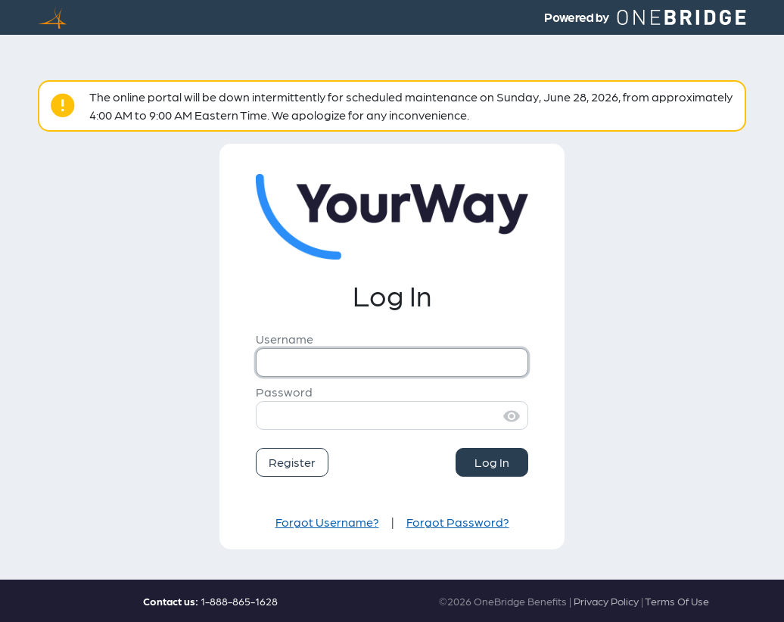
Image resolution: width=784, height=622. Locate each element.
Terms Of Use (677, 601)
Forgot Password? (457, 522)
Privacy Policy (606, 601)
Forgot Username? (327, 522)
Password (284, 391)
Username (284, 338)
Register (292, 462)
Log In (491, 462)
